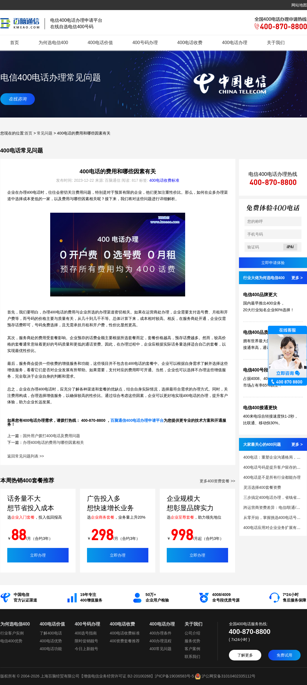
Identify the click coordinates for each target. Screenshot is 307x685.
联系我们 (192, 656)
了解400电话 (51, 633)
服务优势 (192, 641)
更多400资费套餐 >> (217, 481)
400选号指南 (86, 633)
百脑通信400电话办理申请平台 (137, 420)
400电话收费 (190, 42)
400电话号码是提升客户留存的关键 (273, 467)
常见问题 (44, 133)
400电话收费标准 (164, 180)
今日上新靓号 (86, 648)
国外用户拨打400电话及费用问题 (51, 435)
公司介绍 (192, 633)
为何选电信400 (53, 42)
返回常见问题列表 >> (25, 456)
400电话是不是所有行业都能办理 (272, 477)
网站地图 (299, 5)
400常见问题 (160, 648)
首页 (14, 42)
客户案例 (192, 648)
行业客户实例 (12, 633)
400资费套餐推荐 (125, 641)
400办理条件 (160, 633)
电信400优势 (11, 641)
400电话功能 (51, 648)
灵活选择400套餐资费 (262, 487)
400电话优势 (51, 641)
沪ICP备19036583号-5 (174, 676)
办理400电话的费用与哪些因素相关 (53, 442)
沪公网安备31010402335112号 (224, 676)
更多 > (297, 278)
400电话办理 (234, 42)
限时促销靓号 (86, 641)
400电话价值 (100, 42)
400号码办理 (145, 42)
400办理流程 (160, 641)
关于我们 (276, 42)
